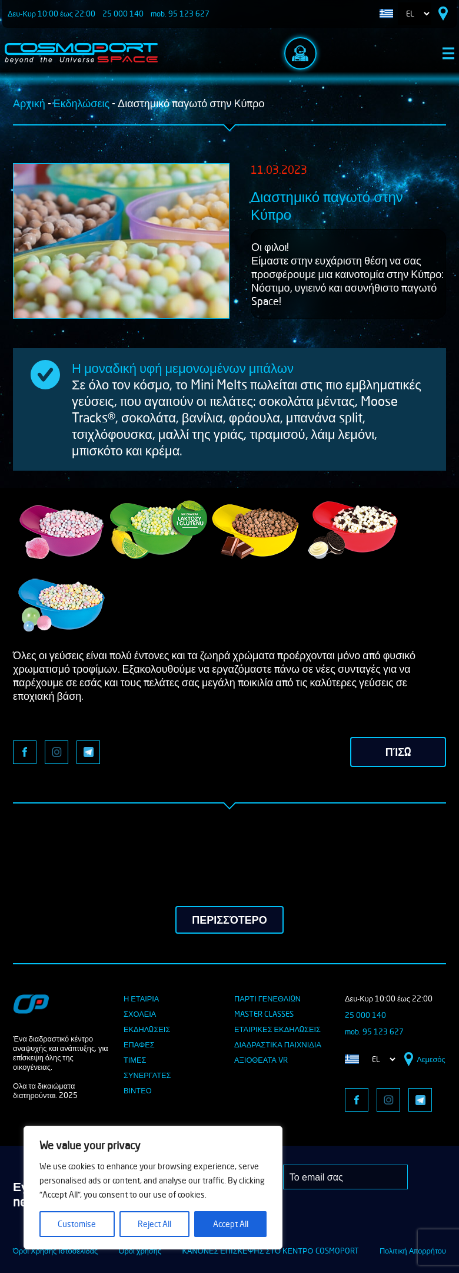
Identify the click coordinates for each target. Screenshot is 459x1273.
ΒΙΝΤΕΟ (138, 1090)
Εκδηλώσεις (81, 103)
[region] (153, 1187)
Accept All (230, 1224)
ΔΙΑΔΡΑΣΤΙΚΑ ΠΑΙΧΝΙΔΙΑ (277, 1044)
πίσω (398, 751)
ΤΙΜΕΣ (135, 1059)
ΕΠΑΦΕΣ (139, 1044)
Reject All (154, 1224)
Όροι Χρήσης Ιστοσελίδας (55, 1250)
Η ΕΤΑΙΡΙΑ (141, 998)
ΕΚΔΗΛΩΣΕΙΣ (147, 1029)
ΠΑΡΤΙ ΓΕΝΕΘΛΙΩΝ (267, 998)
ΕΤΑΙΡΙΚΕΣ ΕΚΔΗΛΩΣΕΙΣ (277, 1029)
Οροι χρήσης (140, 1250)
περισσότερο (229, 919)
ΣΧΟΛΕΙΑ (140, 1014)
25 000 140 (123, 13)
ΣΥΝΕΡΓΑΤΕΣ (147, 1075)
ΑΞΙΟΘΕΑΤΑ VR (261, 1059)
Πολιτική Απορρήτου (413, 1250)
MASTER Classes (264, 1014)
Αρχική (29, 103)
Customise (77, 1224)
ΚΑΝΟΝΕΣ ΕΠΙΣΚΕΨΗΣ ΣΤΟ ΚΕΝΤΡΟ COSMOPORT (270, 1250)
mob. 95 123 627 (180, 13)
